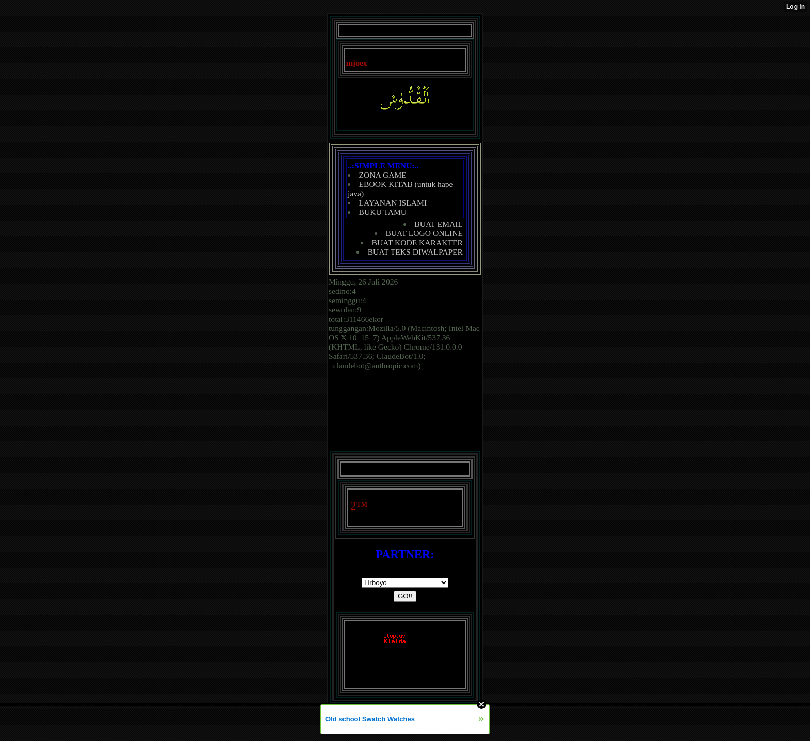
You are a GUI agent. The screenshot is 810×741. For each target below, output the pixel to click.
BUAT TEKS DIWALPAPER (415, 251)
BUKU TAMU (383, 212)
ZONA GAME (383, 174)
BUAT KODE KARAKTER (417, 242)
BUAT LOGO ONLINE (424, 233)
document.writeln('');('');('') (405, 583)
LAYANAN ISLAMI (393, 202)
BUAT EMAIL (438, 223)
